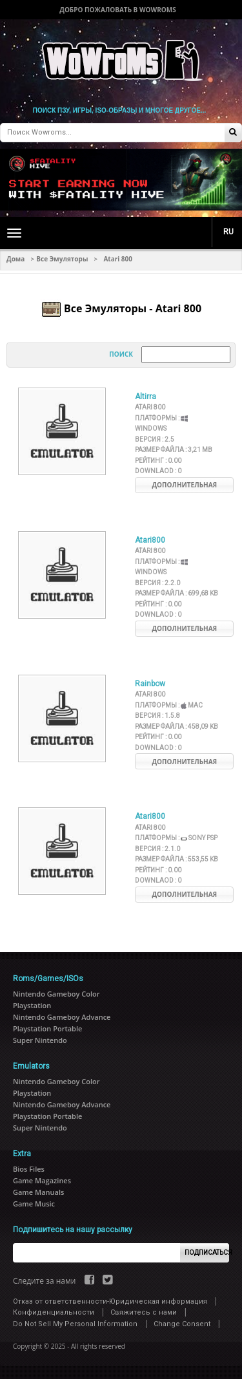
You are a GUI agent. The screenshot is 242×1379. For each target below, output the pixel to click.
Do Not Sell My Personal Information (75, 1324)
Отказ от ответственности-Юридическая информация (110, 1301)
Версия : (154, 439)
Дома (15, 258)
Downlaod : (158, 470)
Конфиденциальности (53, 1312)
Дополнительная (184, 484)
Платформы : (168, 705)
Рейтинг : (158, 460)
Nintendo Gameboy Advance (61, 1017)
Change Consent (182, 1324)
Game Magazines (42, 1180)
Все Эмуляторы (62, 258)
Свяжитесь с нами (143, 1312)
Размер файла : (173, 449)
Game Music (34, 1203)
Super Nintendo (40, 1040)
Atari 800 (150, 407)
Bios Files (29, 1169)
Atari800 (150, 540)
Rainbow (150, 683)
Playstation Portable (47, 1028)
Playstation (32, 1005)
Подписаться (207, 1252)
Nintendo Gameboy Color (56, 994)
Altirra (145, 396)
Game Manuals (38, 1192)
